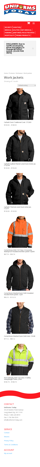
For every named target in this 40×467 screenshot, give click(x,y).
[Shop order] (26, 85)
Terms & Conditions (11, 445)
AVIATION (17, 27)
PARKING (8, 33)
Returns (6, 437)
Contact (6, 433)
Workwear (19, 73)
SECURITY (8, 27)
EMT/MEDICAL (26, 30)
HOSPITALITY (10, 35)
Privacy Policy (8, 441)
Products (12, 73)
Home (6, 73)
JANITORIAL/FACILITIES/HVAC (24, 33)
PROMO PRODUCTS (23, 35)
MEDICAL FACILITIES (12, 30)
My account (8, 453)
